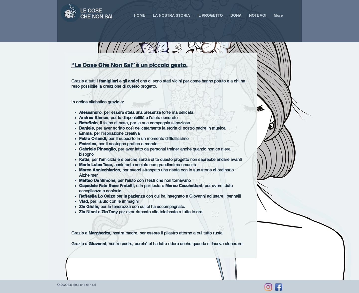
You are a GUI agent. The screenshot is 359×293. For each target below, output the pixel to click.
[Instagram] (268, 287)
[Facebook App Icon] (278, 287)
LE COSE (91, 11)
